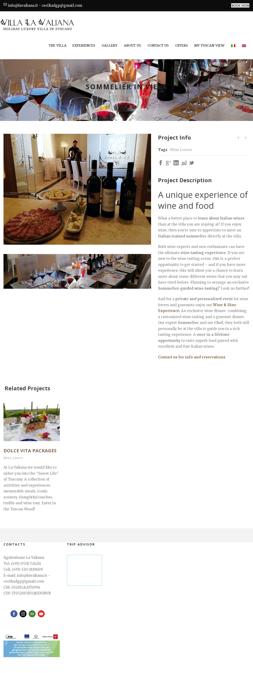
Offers (181, 45)
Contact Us (158, 45)
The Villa (58, 45)
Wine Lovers (181, 150)
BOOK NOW (240, 5)
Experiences (83, 45)
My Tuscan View (209, 45)
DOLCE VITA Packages (30, 450)
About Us (132, 45)
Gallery (109, 45)
